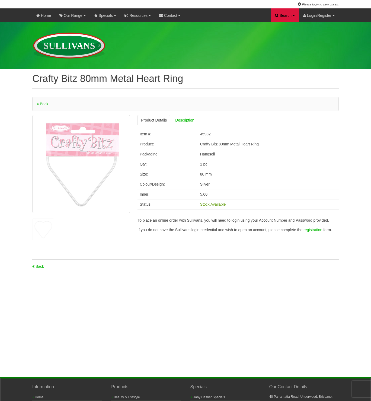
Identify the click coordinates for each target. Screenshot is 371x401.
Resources (137, 15)
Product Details (154, 120)
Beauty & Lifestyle (126, 397)
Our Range (72, 15)
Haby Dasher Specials (208, 397)
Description (184, 120)
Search (285, 15)
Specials (105, 15)
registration (313, 230)
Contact (169, 15)
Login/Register (319, 15)
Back (42, 104)
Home (43, 15)
